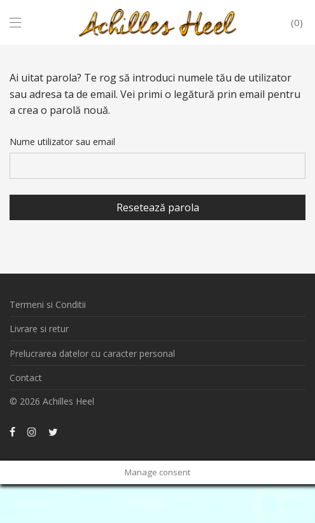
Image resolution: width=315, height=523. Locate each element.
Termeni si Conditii (48, 304)
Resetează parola (157, 207)
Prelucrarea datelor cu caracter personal (92, 353)
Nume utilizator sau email (62, 142)
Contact (26, 378)
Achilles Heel (68, 401)
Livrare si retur (39, 329)
